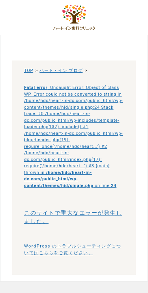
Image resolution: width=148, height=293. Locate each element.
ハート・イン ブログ (60, 70)
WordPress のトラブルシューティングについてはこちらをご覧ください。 (72, 249)
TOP (28, 70)
